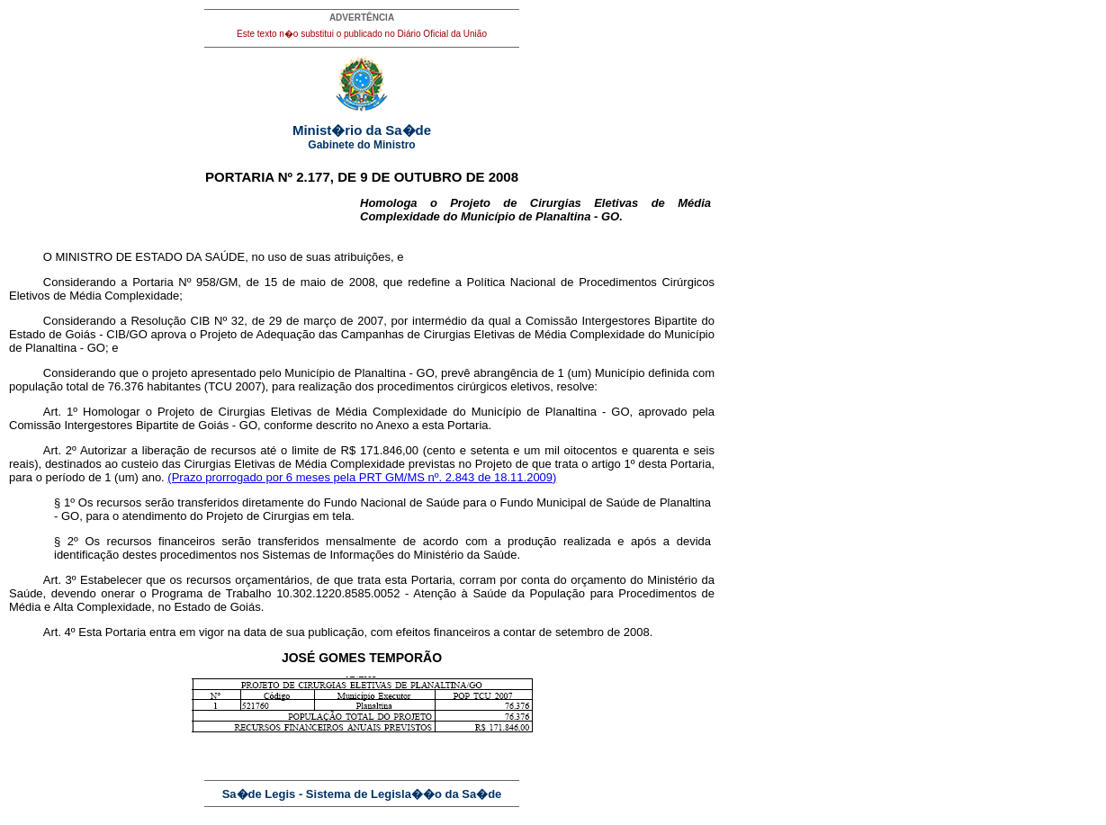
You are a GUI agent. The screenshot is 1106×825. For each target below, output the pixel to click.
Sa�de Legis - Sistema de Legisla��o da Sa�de (362, 794)
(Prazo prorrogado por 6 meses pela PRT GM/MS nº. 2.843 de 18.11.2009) (361, 477)
